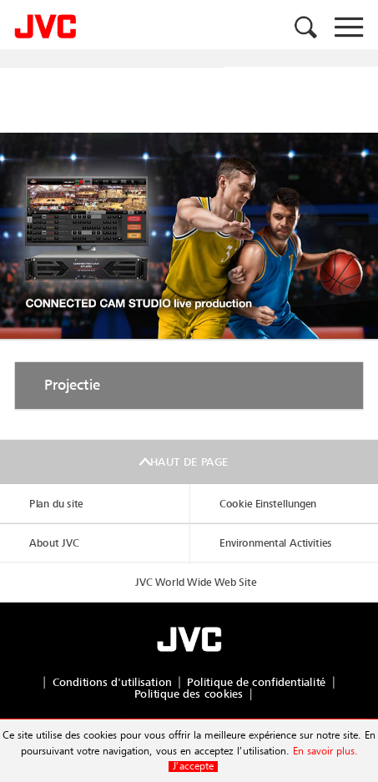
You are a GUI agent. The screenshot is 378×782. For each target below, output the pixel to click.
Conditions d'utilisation (112, 682)
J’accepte (193, 766)
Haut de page (189, 462)
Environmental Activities (275, 543)
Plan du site (56, 503)
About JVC (54, 543)
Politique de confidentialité (256, 682)
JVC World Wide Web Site (195, 582)
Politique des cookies (189, 694)
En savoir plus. (325, 751)
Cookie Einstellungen (267, 503)
